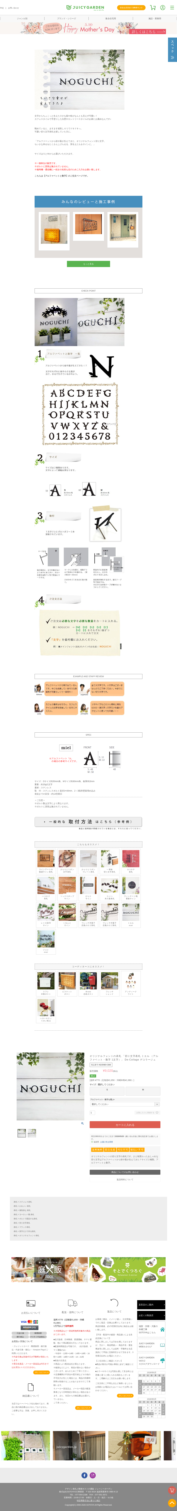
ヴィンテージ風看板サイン (130, 888)
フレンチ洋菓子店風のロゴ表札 (88, 915)
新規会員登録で (131, 8)
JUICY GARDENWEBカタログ (146, 1345)
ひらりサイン (88, 888)
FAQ (2, 8)
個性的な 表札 (25, 1210)
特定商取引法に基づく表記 (88, 1500)
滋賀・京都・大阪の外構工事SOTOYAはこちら (148, 1329)
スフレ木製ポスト (46, 983)
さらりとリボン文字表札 (67, 861)
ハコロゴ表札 (46, 888)
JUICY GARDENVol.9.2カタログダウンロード (149, 1360)
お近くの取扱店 (146, 1315)
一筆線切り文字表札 (109, 861)
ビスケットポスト (67, 983)
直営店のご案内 (146, 1304)
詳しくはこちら (41, 1372)
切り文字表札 (24, 1223)
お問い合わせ (13, 8)
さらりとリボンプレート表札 (88, 861)
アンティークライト (130, 983)
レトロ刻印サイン (46, 915)
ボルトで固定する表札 (28, 1219)
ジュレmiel (46, 941)
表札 (15, 1202)
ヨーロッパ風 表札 (26, 1214)
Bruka (88, 982)
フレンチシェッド (109, 983)
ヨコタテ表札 (130, 861)
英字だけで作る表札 (27, 1231)
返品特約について (125, 1179)
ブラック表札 (24, 1227)
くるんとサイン (67, 915)
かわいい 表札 (25, 1206)
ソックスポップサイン (67, 888)
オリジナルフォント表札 (29, 1235)
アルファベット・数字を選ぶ (102, 1099)
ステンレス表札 (25, 1202)
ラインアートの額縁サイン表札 (46, 861)
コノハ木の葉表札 (109, 888)
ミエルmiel (130, 915)
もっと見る (88, 264)
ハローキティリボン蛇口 (46, 1010)
